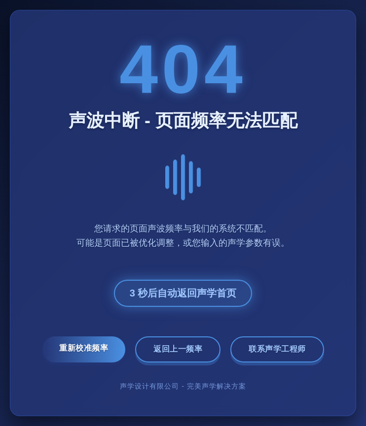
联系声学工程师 (277, 349)
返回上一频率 (177, 349)
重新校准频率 (83, 348)
